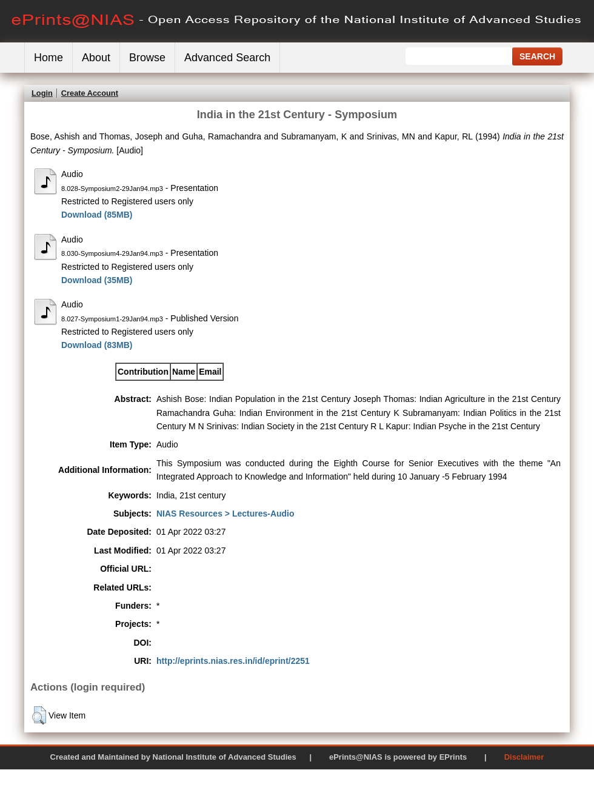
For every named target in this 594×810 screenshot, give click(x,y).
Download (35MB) (96, 280)
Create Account (89, 93)
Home (48, 58)
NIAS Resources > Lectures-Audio (225, 513)
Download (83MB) (96, 345)
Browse (147, 58)
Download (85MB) (96, 214)
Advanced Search (227, 58)
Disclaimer (524, 756)
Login (42, 93)
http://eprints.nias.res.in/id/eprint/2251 (233, 661)
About (96, 58)
